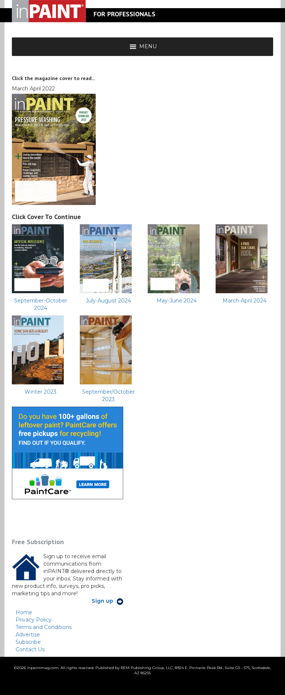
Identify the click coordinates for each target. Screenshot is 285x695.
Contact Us (30, 649)
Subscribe (28, 642)
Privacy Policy (34, 619)
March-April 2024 (244, 300)
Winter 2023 (40, 391)
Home (24, 612)
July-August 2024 (108, 300)
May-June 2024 (177, 300)
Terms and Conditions (44, 627)
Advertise (28, 634)
